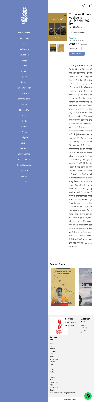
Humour (24, 82)
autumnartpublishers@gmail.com (62, 392)
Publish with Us (70, 322)
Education (24, 55)
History (24, 77)
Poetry (24, 121)
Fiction (24, 66)
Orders (83, 325)
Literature (24, 93)
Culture (24, 44)
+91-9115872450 (54, 386)
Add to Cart (76, 53)
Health (24, 71)
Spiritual (24, 170)
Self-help (24, 148)
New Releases (24, 33)
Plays (24, 115)
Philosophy (24, 110)
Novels (24, 104)
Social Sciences (24, 165)
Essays (24, 60)
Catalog (84, 327)
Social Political (24, 159)
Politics (24, 126)
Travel (24, 181)
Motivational (24, 99)
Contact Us (84, 331)
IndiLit (75, 399)
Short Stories (24, 154)
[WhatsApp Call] (88, 396)
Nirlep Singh (77, 27)
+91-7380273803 (54, 381)
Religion (24, 137)
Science (24, 143)
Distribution (69, 325)
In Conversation (24, 88)
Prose (24, 132)
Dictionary (24, 49)
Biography (24, 38)
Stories (24, 176)
